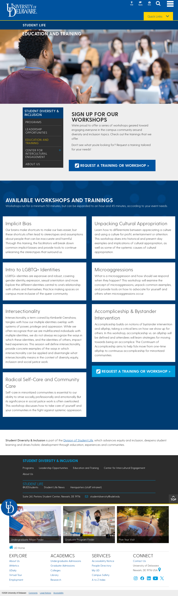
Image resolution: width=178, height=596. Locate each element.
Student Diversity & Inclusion (42, 112)
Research (56, 579)
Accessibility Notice (103, 560)
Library (54, 574)
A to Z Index (99, 579)
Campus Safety (100, 574)
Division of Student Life (78, 440)
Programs (33, 122)
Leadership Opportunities (36, 131)
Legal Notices (45, 593)
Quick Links (155, 16)
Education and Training (37, 141)
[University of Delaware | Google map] (159, 570)
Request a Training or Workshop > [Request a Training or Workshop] (112, 165)
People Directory (101, 565)
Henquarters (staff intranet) (86, 487)
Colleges (56, 570)
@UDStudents (30, 487)
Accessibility (58, 593)
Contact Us (139, 560)
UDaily (12, 570)
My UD (95, 570)
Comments (33, 593)
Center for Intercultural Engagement (36, 153)
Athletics (14, 565)
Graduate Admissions (63, 565)
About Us (32, 164)
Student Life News (54, 487)
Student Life (34, 25)
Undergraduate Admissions (66, 560)
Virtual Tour (15, 574)
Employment (16, 579)
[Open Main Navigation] (170, 4)
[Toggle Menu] (60, 150)
